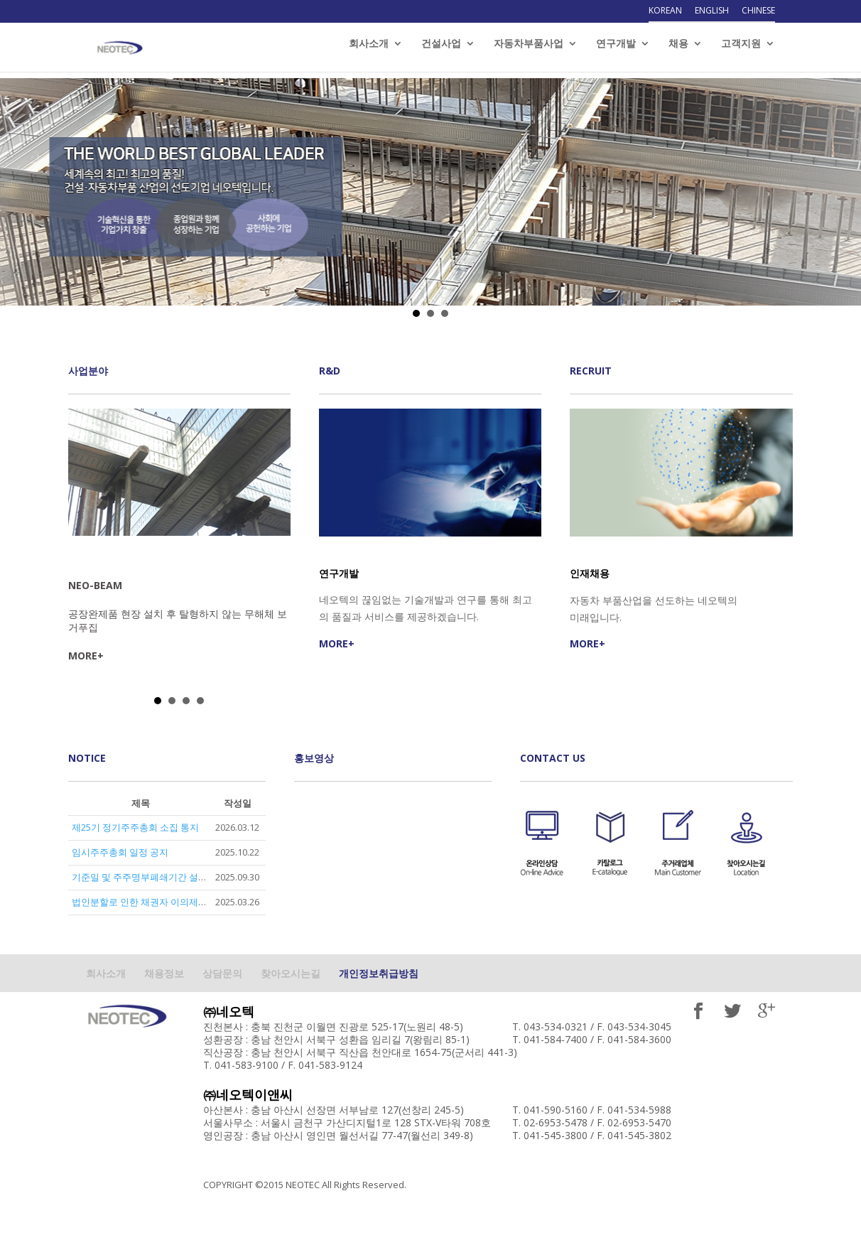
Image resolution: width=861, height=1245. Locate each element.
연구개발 (616, 50)
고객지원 (741, 50)
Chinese (758, 11)
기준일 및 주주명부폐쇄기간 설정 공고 (150, 877)
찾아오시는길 (290, 973)
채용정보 (164, 973)
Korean (665, 11)
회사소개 (369, 50)
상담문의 (222, 973)
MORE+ (86, 655)
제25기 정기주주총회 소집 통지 (135, 827)
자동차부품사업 (528, 50)
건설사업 (441, 50)
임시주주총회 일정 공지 (120, 852)
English (712, 11)
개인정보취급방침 (378, 973)
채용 (678, 50)
